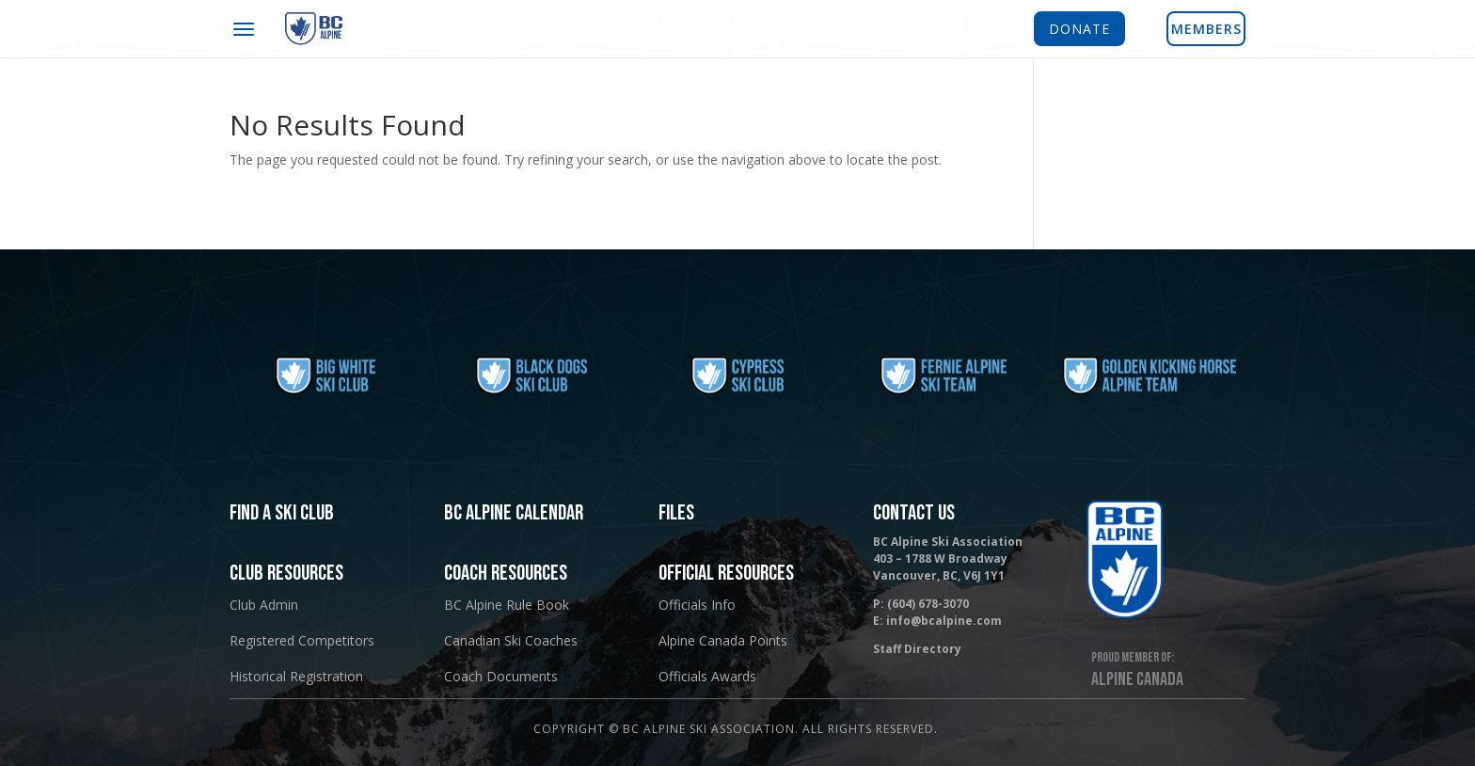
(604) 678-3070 (928, 604)
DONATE (1079, 29)
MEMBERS (1206, 29)
